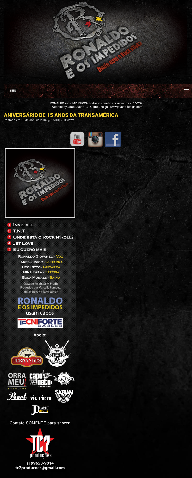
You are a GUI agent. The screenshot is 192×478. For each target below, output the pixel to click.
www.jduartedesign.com (126, 107)
